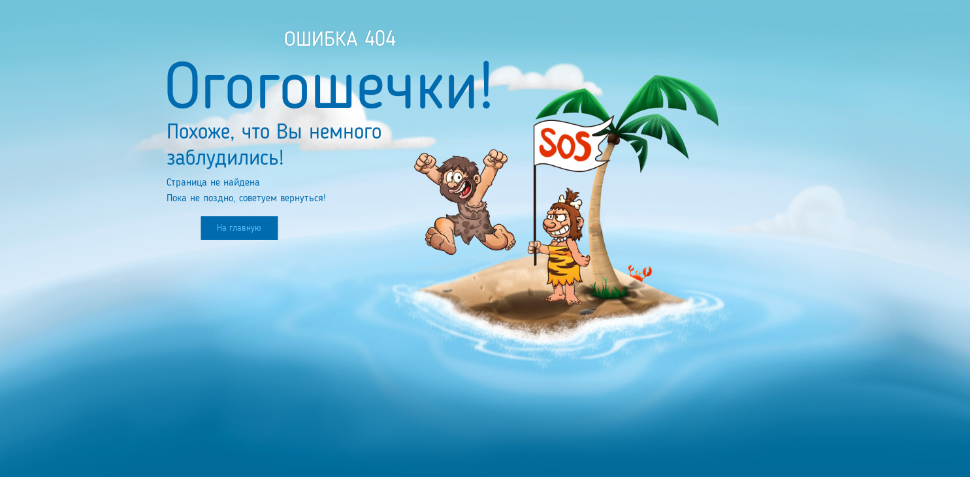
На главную (239, 228)
